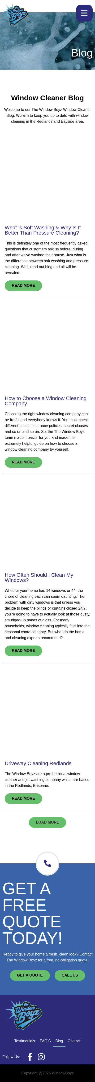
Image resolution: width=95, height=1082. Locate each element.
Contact (74, 1041)
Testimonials (24, 1041)
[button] (47, 822)
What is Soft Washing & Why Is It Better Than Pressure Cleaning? (43, 230)
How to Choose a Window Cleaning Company (45, 400)
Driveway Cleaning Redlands (38, 763)
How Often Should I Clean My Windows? (39, 577)
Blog (59, 1041)
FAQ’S (45, 1041)
